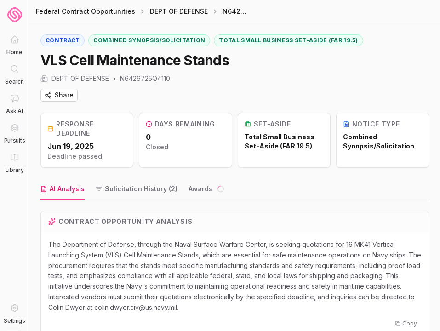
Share (59, 95)
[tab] (62, 189)
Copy (406, 323)
